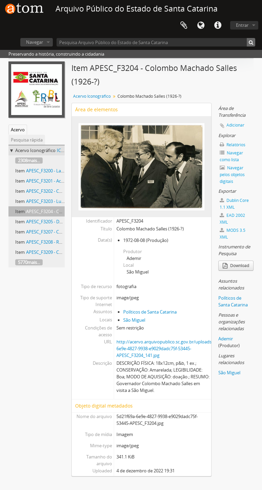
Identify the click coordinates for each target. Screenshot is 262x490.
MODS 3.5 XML (232, 233)
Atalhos (217, 25)
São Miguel (134, 320)
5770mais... (29, 262)
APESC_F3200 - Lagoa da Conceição (61, 171)
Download (236, 265)
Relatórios (232, 145)
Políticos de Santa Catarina (150, 312)
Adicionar (235, 125)
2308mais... (29, 160)
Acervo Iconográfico (92, 96)
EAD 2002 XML (232, 218)
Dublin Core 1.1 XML (234, 203)
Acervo (18, 130)
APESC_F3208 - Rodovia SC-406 (56, 242)
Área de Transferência (183, 25)
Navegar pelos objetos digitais (232, 174)
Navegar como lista (231, 156)
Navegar (34, 42)
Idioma (200, 25)
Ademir (225, 339)
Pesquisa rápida (27, 140)
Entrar (242, 25)
